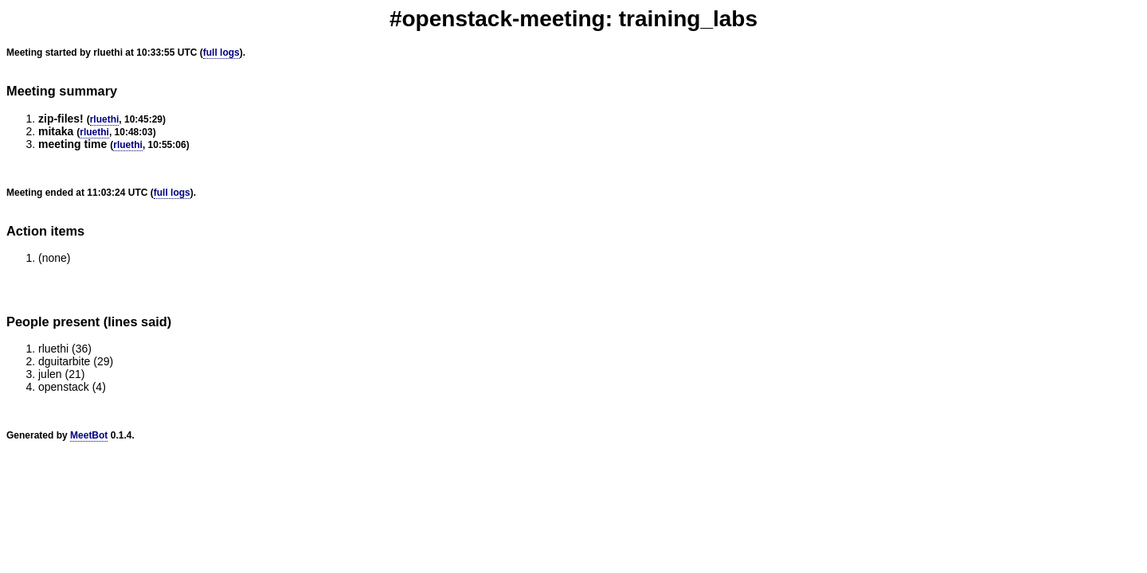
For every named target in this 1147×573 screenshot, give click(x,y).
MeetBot (89, 435)
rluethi (104, 119)
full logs (221, 52)
